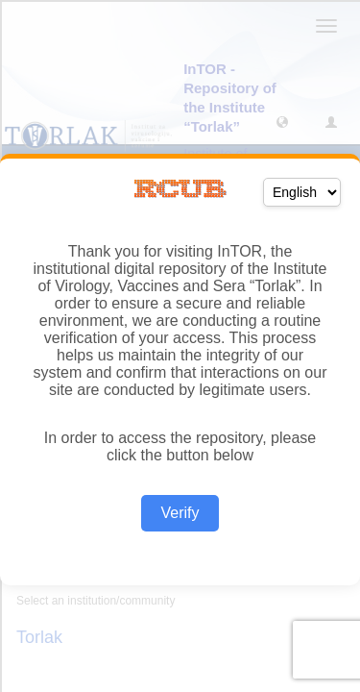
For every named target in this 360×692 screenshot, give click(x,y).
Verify (179, 513)
